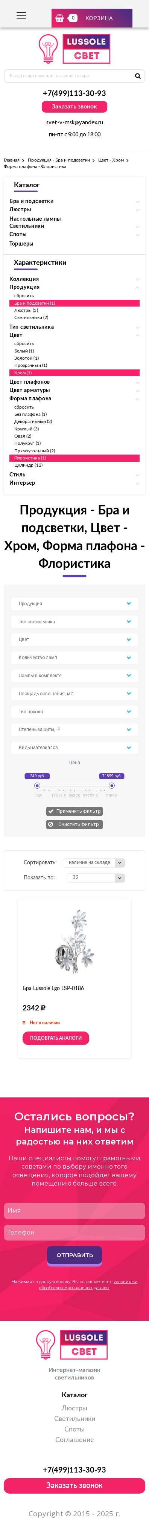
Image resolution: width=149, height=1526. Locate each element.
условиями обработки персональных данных (88, 1284)
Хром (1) (23, 373)
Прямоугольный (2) (34, 451)
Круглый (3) (26, 429)
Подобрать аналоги (56, 1038)
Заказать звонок (74, 107)
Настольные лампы (35, 219)
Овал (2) (22, 436)
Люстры (74, 1408)
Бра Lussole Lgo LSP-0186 (53, 988)
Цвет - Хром (111, 160)
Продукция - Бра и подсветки (59, 160)
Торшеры (21, 244)
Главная (12, 160)
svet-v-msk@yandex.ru (74, 123)
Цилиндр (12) (28, 465)
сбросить (24, 295)
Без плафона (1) (30, 414)
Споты (74, 1429)
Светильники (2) (31, 317)
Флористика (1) (30, 458)
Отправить (74, 1255)
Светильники (74, 1419)
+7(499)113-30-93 (74, 94)
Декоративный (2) (33, 421)
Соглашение (74, 1440)
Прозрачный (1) (30, 365)
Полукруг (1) (27, 443)
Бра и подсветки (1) (34, 303)
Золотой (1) (26, 358)
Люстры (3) (26, 310)
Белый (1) (24, 351)
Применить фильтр (78, 811)
